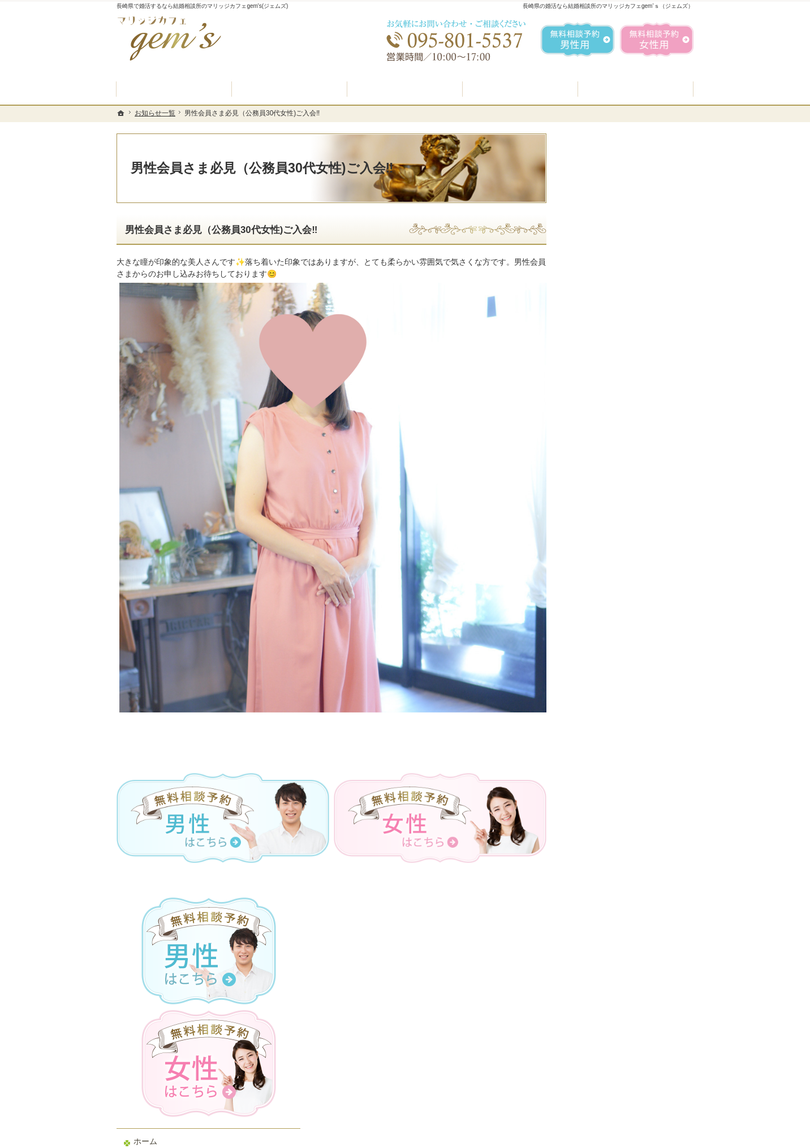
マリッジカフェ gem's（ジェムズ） (271, 1136)
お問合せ (590, 598)
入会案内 (599, 429)
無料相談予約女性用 (656, 40)
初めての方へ (598, 404)
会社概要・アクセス (610, 679)
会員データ (594, 652)
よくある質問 (598, 491)
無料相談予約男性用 (577, 40)
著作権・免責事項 (606, 760)
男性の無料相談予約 (610, 545)
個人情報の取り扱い (610, 733)
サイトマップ (598, 787)
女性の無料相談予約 (610, 572)
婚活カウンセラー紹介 (614, 518)
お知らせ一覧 (598, 706)
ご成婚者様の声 (602, 626)
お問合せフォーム (614, 1090)
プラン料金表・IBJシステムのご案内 (628, 459)
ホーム (586, 377)
